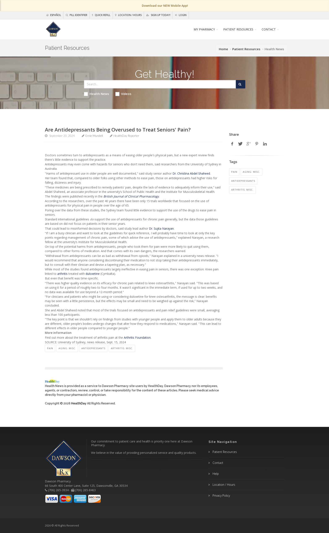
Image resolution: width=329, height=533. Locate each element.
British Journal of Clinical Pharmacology (131, 196)
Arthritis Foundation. (137, 338)
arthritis (62, 274)
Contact (217, 463)
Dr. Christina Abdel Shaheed (191, 173)
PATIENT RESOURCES (238, 29)
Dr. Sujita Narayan (161, 228)
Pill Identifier (76, 15)
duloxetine (93, 274)
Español (53, 15)
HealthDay (78, 403)
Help (215, 474)
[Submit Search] (240, 84)
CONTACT (269, 29)
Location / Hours (128, 15)
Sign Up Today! (158, 15)
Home (223, 49)
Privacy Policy (221, 495)
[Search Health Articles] (160, 84)
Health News (96, 94)
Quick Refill (101, 15)
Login (181, 15)
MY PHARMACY (204, 29)
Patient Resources (246, 49)
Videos (123, 94)
